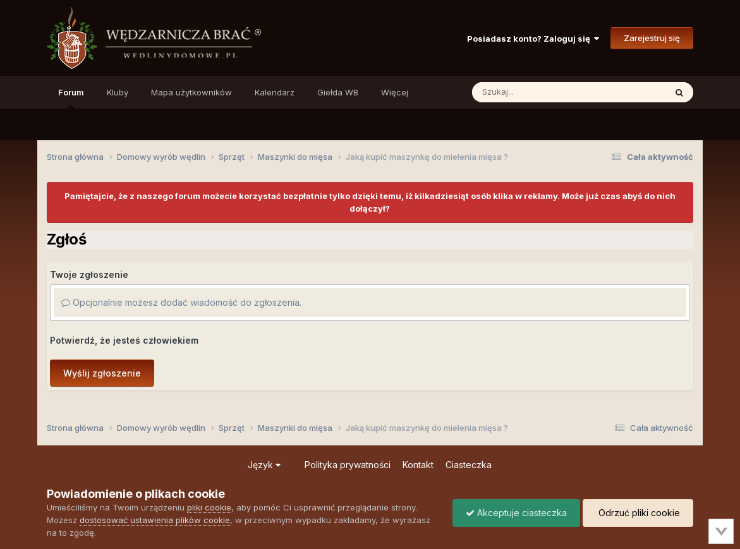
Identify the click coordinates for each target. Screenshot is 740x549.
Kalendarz (274, 92)
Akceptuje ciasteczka (516, 512)
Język (264, 464)
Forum (71, 98)
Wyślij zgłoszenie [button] (102, 373)
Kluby (117, 92)
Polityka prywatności (348, 464)
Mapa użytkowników (191, 92)
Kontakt (418, 464)
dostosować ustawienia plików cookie (155, 520)
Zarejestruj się (652, 38)
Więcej (394, 92)
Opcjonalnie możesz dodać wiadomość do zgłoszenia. (181, 302)
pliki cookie (209, 507)
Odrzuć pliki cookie (638, 512)
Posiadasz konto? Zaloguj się (533, 38)
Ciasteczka (469, 464)
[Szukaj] (538, 92)
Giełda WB (337, 92)
